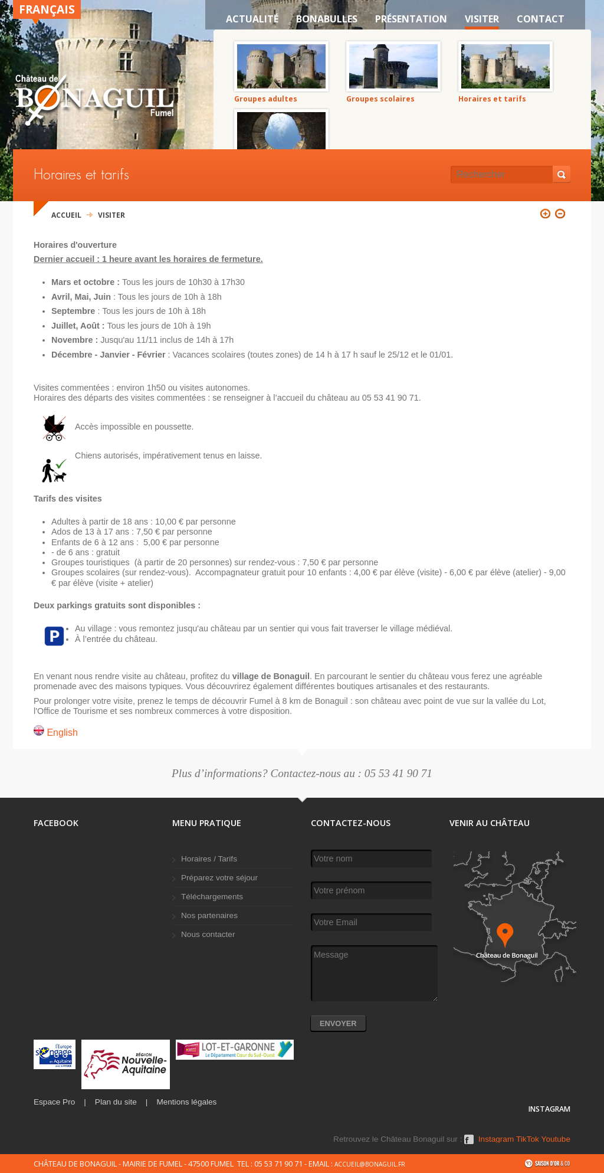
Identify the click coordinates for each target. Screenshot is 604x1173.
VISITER (482, 18)
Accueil (66, 215)
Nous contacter (208, 934)
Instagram (496, 1139)
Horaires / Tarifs (209, 858)
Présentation (411, 18)
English (56, 733)
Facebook (469, 1143)
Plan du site (116, 1101)
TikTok (527, 1139)
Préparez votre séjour (219, 877)
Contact (540, 18)
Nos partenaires (209, 915)
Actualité (252, 18)
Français (47, 9)
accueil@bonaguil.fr (369, 1164)
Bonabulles (326, 18)
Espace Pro (54, 1101)
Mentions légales (186, 1101)
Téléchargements (212, 896)
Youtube (555, 1139)
